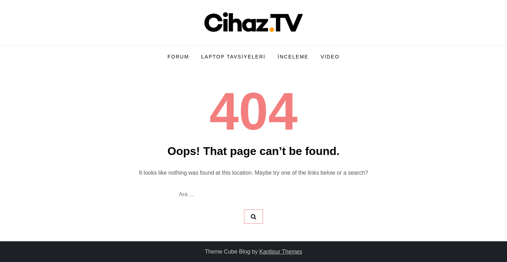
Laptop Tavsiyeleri (233, 57)
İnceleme (293, 57)
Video (330, 57)
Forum (178, 57)
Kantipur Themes (280, 252)
